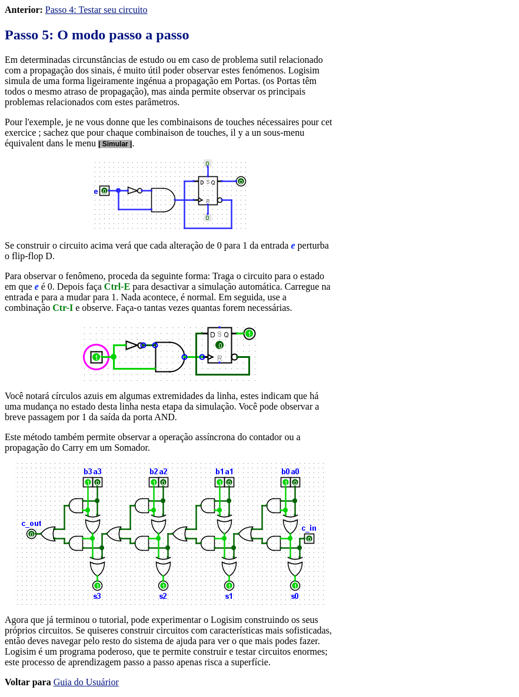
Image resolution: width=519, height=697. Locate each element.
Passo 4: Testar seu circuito (96, 10)
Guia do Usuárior (86, 682)
